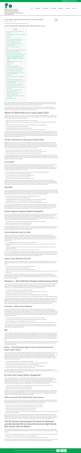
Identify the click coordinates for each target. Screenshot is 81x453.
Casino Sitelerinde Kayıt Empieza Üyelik (14, 40)
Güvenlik (8, 37)
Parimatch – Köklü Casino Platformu (13, 46)
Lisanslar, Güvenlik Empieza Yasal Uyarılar (14, 85)
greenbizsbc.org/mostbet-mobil (46, 208)
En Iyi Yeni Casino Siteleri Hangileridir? (14, 52)
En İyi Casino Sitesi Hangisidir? (12, 65)
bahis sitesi (23, 136)
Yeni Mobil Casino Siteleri (11, 98)
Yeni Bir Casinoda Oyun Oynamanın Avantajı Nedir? (16, 34)
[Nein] (79, 450)
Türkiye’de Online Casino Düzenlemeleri (14, 70)
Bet (7, 48)
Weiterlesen (63, 450)
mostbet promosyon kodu (23, 169)
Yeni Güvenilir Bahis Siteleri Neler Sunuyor (14, 67)
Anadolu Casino (9, 75)
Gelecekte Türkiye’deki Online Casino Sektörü (15, 69)
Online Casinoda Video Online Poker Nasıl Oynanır (16, 54)
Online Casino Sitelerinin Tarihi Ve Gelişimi (14, 79)
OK (58, 450)
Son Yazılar (9, 64)
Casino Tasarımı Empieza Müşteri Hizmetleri (15, 39)
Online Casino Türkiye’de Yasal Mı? (13, 42)
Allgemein (12, 21)
